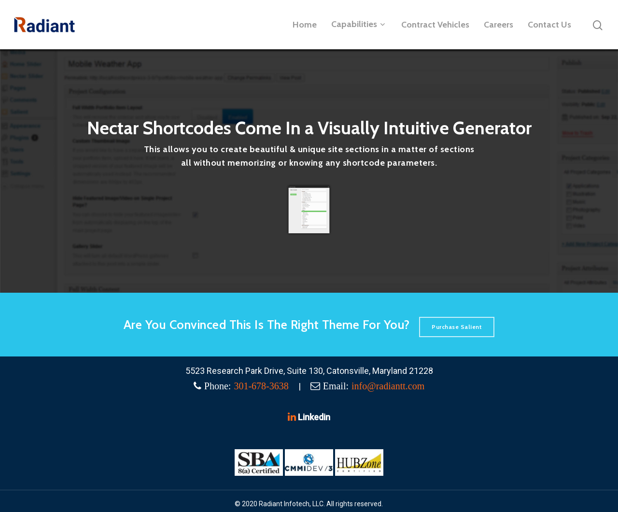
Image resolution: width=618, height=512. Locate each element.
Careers (498, 24)
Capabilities (358, 24)
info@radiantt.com (387, 386)
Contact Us (549, 24)
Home (305, 24)
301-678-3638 (261, 386)
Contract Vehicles (435, 24)
